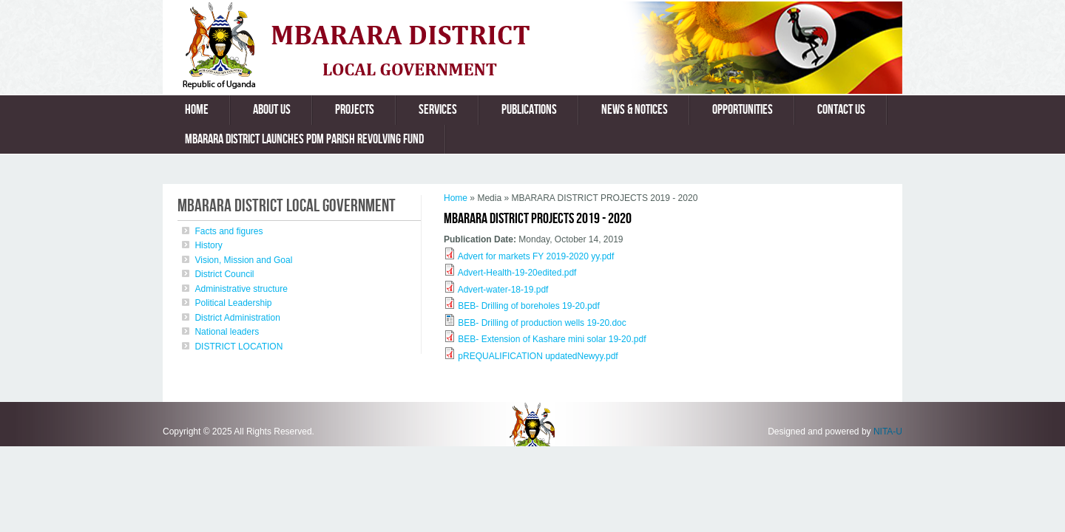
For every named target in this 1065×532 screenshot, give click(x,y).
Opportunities (742, 109)
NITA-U (887, 431)
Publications (529, 109)
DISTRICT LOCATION (239, 346)
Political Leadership (233, 303)
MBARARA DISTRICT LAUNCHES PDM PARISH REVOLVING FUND (304, 139)
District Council (224, 274)
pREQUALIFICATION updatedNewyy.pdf (538, 356)
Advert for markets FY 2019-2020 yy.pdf (536, 256)
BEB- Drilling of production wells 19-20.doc (542, 323)
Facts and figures (229, 231)
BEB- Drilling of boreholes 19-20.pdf (528, 306)
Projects (354, 109)
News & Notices (634, 109)
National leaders (227, 332)
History (208, 245)
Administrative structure (241, 289)
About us (272, 109)
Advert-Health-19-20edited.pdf (517, 272)
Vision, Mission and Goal (243, 260)
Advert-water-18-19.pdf (503, 289)
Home (197, 109)
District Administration (237, 318)
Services (438, 109)
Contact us (841, 109)
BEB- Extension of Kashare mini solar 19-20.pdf (552, 339)
